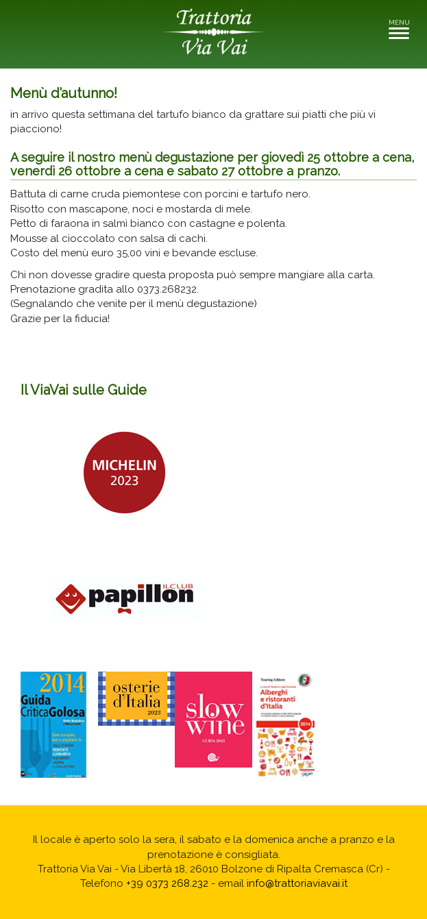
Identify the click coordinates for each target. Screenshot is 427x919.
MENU (403, 28)
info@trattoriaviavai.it (297, 883)
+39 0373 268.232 (167, 883)
